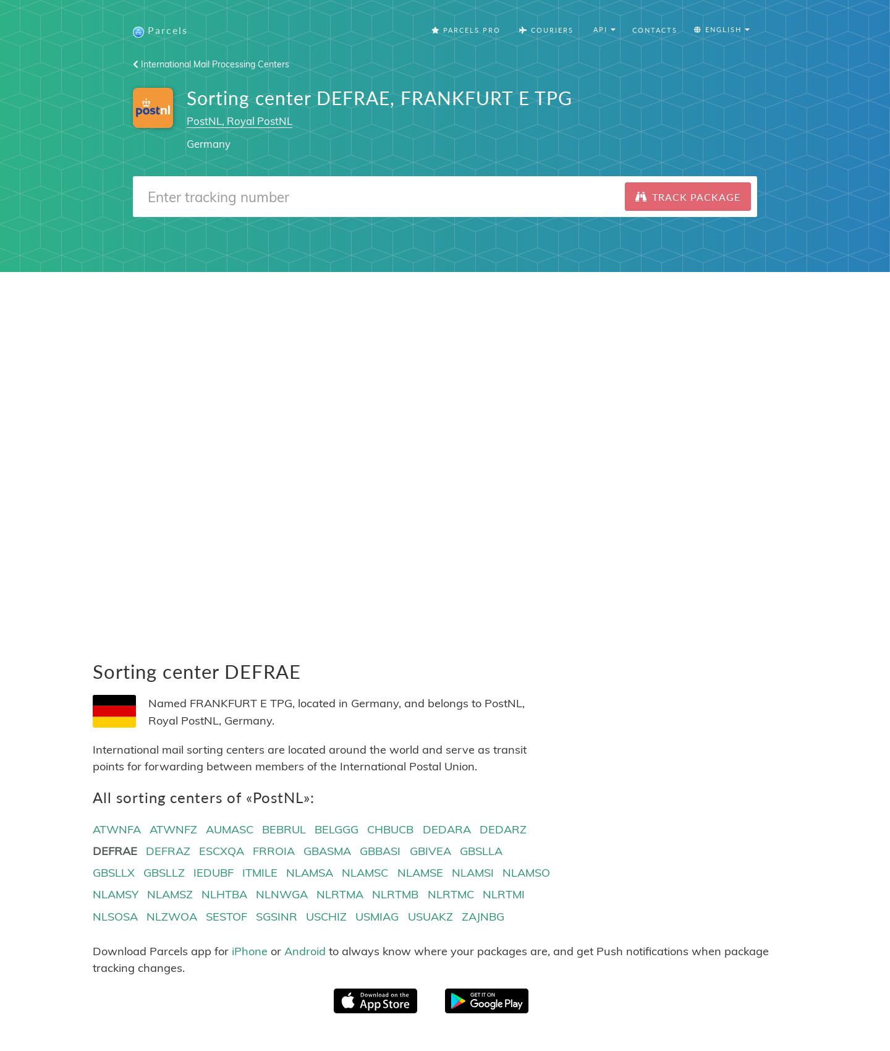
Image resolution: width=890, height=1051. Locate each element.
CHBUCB (390, 830)
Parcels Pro (466, 31)
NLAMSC (365, 874)
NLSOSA (115, 917)
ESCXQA (221, 852)
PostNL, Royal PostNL (239, 121)
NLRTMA (339, 895)
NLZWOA (171, 917)
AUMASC (229, 830)
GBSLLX (114, 874)
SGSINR (276, 917)
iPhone (250, 952)
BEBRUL (284, 830)
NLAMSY (115, 895)
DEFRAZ (168, 852)
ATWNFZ (173, 830)
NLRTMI (504, 895)
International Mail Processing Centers (211, 64)
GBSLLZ (164, 874)
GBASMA (327, 852)
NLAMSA (309, 874)
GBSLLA (481, 852)
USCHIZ (326, 917)
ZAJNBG (483, 917)
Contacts (654, 31)
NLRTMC (451, 895)
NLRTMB (395, 895)
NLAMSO (526, 874)
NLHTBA (224, 895)
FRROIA (274, 852)
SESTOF (226, 917)
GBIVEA (430, 852)
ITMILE (260, 874)
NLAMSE (420, 874)
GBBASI (380, 852)
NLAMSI (473, 874)
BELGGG (336, 830)
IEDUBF (213, 874)
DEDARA (447, 830)
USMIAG (377, 917)
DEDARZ (503, 830)
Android (305, 952)
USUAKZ (430, 917)
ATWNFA (117, 830)
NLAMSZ (170, 895)
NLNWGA (282, 895)
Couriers (546, 31)
